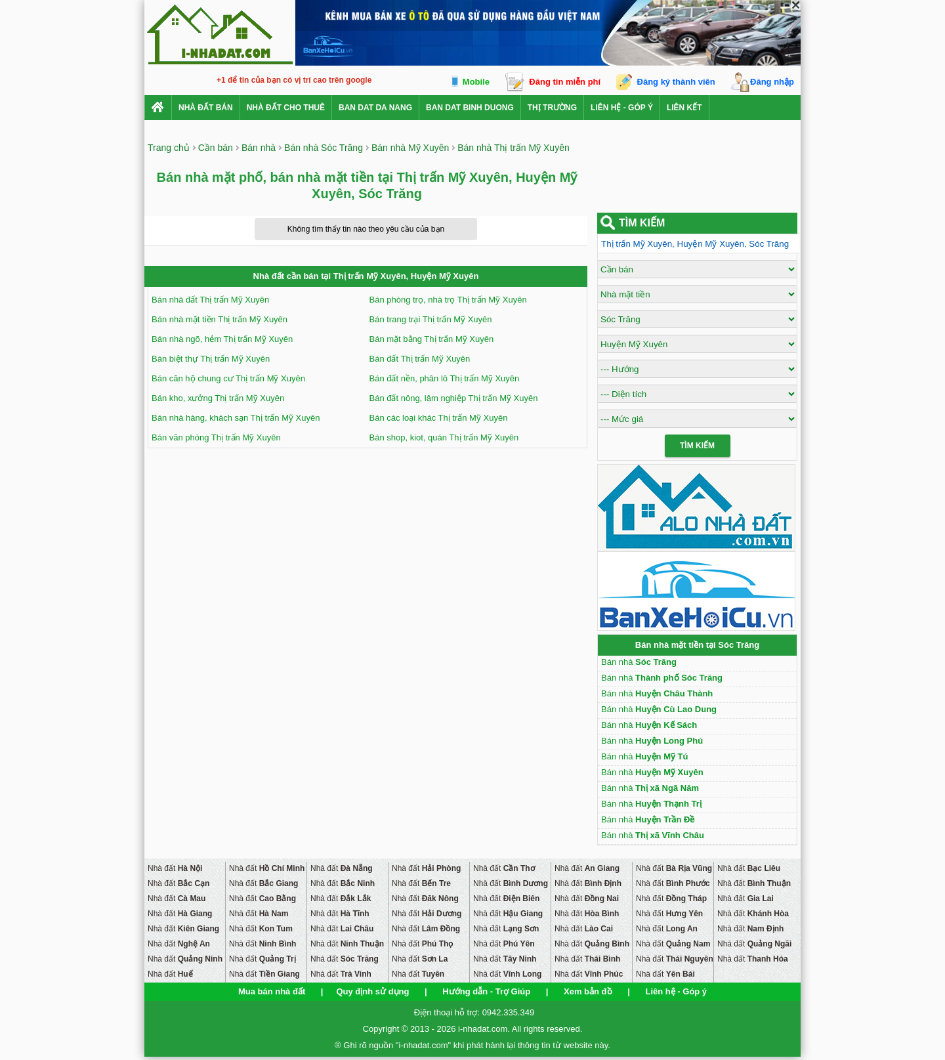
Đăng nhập (772, 82)
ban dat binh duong (470, 107)
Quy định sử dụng (372, 991)
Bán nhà (639, 662)
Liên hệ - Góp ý (622, 107)
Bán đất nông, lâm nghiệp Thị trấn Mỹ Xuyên (453, 398)
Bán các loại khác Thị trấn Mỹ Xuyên (438, 418)
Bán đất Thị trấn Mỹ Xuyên (420, 359)
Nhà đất (175, 868)
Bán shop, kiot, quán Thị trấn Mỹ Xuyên (444, 437)
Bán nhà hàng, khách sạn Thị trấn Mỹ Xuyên (236, 418)
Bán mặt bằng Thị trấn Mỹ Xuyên (431, 339)
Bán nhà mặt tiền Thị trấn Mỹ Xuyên (219, 319)
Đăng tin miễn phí (564, 82)
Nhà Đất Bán (205, 107)
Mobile (476, 82)
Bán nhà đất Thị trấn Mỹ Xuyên (210, 300)
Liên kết (684, 107)
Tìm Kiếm (697, 445)
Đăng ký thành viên (676, 82)
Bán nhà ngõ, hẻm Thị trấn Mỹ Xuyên (222, 339)
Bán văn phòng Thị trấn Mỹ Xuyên (216, 437)
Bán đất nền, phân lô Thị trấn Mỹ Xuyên (444, 378)
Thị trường (552, 107)
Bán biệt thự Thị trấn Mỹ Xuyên (211, 359)
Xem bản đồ (588, 991)
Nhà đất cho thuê (286, 107)
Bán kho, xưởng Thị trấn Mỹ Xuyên (218, 398)
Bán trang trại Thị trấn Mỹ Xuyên (430, 319)
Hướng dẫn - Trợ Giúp (486, 991)
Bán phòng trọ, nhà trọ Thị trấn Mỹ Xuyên (448, 300)
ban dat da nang (375, 107)
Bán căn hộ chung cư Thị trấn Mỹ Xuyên (228, 378)
